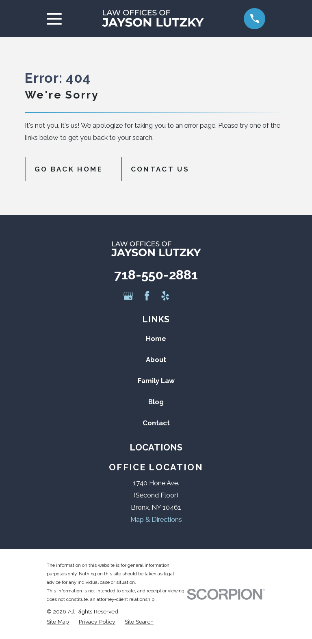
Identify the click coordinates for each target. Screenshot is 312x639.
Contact (156, 423)
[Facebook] (147, 295)
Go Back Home (69, 169)
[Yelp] (165, 295)
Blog (156, 402)
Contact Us (160, 169)
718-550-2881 (156, 274)
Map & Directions (156, 519)
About (156, 360)
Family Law (156, 381)
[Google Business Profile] (128, 295)
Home (156, 339)
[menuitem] (58, 622)
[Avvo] (183, 295)
